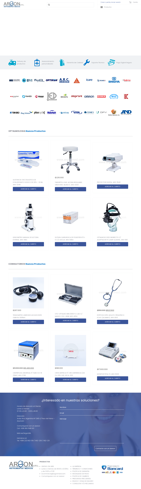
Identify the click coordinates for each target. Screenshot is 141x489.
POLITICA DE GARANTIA (80, 471)
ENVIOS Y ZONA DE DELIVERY (82, 481)
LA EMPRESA (76, 466)
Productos (106, 7)
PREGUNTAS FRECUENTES (81, 478)
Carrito (133, 2)
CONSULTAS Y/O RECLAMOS (83, 483)
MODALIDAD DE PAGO (80, 474)
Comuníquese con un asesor (52, 476)
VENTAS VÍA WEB (47, 466)
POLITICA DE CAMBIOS (80, 476)
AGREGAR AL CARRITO (28, 189)
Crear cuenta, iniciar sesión (111, 2)
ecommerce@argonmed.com (53, 474)
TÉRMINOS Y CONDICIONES (82, 469)
